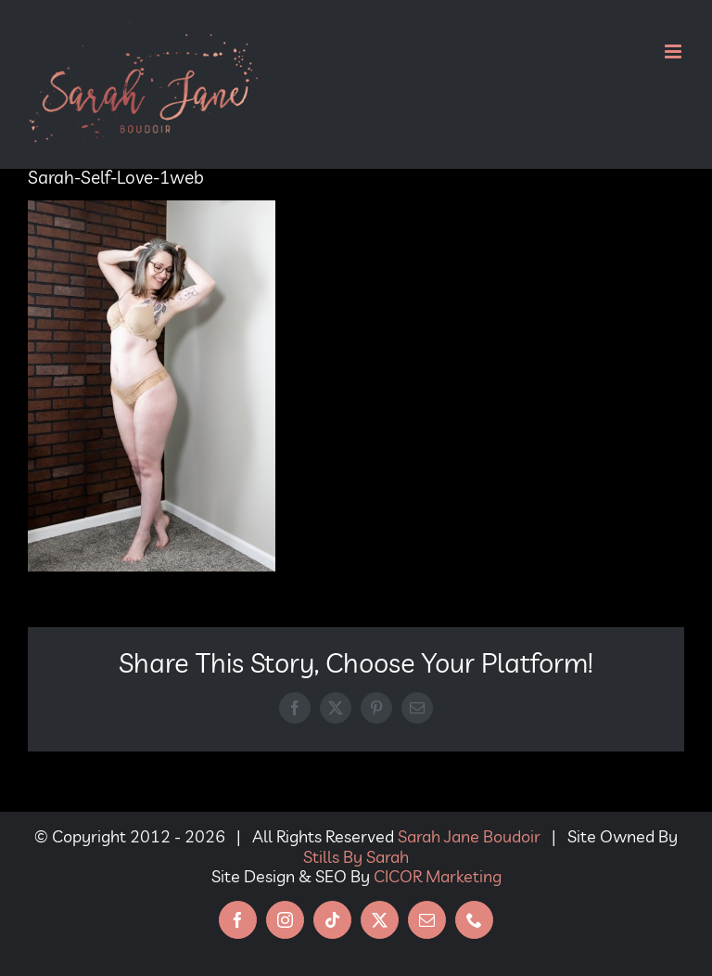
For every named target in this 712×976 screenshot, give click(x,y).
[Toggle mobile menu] (674, 51)
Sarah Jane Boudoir (469, 836)
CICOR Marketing (438, 876)
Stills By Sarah (356, 856)
